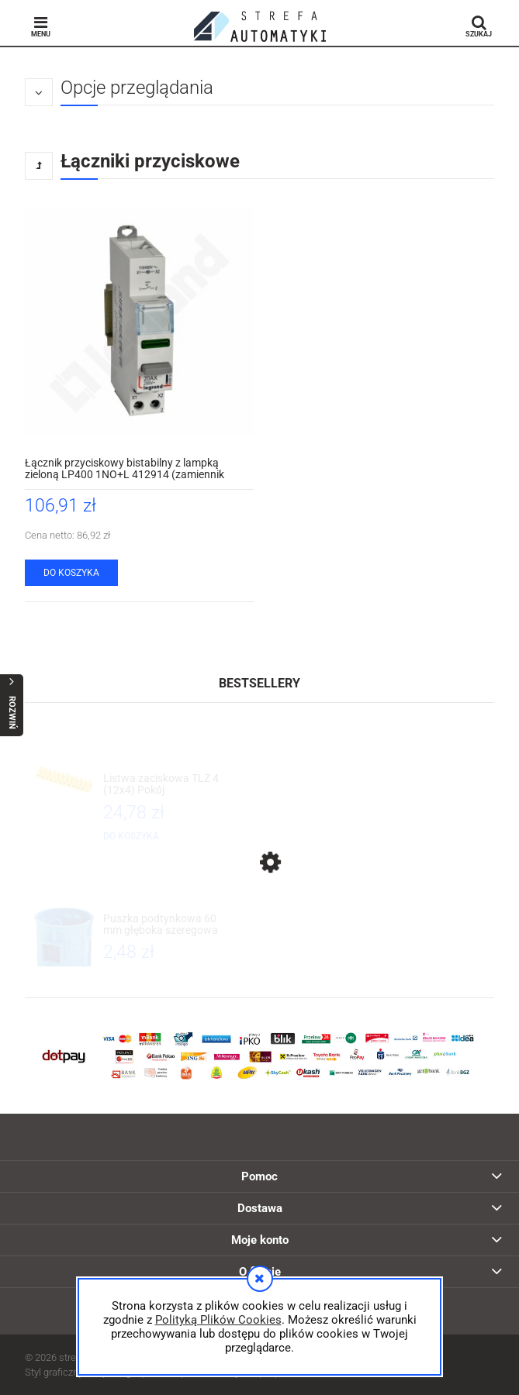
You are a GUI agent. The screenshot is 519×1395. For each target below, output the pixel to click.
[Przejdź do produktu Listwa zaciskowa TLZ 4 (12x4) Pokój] (163, 784)
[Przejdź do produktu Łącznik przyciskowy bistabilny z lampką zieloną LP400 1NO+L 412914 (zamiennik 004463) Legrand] (139, 322)
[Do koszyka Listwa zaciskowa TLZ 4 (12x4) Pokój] (131, 836)
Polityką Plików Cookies (218, 1320)
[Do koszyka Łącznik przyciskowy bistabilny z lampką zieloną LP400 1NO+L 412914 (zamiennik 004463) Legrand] (71, 573)
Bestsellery (259, 683)
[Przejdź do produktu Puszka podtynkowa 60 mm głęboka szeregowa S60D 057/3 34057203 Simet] (163, 925)
